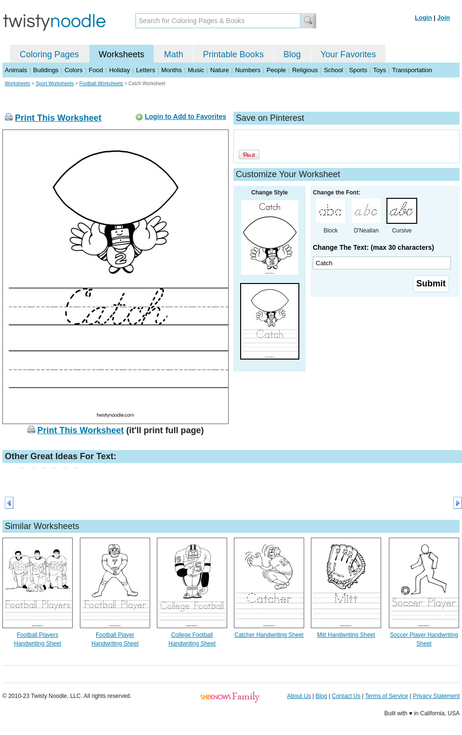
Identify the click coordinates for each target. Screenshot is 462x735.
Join (443, 17)
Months (171, 70)
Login (423, 17)
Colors (73, 70)
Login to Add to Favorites (185, 116)
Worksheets (121, 54)
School (333, 70)
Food (96, 70)
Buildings (46, 70)
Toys (379, 70)
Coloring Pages (49, 54)
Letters (145, 70)
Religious (305, 70)
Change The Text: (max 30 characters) (373, 247)
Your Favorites (348, 54)
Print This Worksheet (58, 118)
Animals (16, 70)
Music (196, 70)
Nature (219, 70)
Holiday (119, 70)
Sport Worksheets (55, 83)
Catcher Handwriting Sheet (268, 635)
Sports (358, 70)
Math (173, 54)
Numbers (247, 70)
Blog (292, 54)
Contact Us (346, 696)
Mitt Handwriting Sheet (346, 635)
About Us (299, 696)
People (276, 70)
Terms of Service (386, 696)
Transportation (412, 70)
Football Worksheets (101, 83)
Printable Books (233, 54)
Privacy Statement (436, 696)
